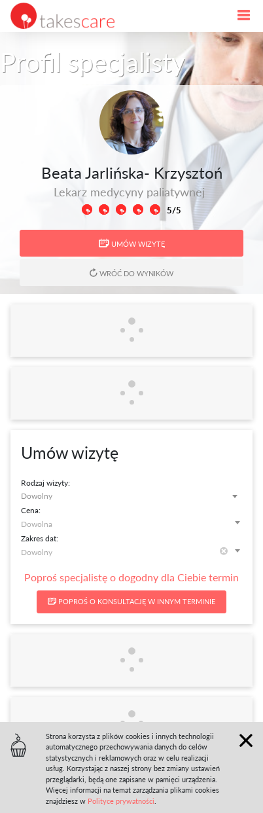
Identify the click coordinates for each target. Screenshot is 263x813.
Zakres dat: (39, 538)
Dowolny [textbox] (36, 496)
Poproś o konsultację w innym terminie (131, 601)
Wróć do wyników (131, 273)
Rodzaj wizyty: (45, 483)
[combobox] (131, 496)
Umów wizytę (132, 243)
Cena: (31, 510)
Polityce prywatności (121, 801)
